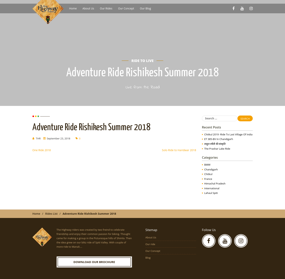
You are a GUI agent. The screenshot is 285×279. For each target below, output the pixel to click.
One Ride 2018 (41, 150)
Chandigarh (211, 169)
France (208, 179)
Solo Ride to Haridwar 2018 (179, 150)
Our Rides (106, 8)
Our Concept (126, 8)
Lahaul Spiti (211, 193)
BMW (207, 164)
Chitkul (208, 174)
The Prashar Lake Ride (217, 148)
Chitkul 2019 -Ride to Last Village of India (228, 134)
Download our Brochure (94, 262)
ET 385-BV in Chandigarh (218, 139)
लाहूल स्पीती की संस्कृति (214, 144)
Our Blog (145, 8)
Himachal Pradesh (214, 183)
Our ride (150, 244)
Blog (148, 257)
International (211, 188)
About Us (88, 8)
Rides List (51, 213)
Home (73, 8)
